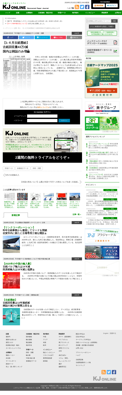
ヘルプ (70, 8)
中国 (39, 259)
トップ (7, 13)
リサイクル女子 (48, 355)
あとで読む (58, 37)
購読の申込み (80, 334)
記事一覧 (17, 28)
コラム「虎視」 (64, 358)
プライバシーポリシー (83, 352)
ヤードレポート (36, 222)
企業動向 (29, 13)
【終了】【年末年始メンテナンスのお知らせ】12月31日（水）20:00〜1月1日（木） (34, 21)
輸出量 (36, 295)
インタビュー (90, 13)
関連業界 (105, 13)
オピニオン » (91, 185)
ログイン (111, 5)
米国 (44, 342)
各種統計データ (31, 33)
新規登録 (98, 5)
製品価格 (29, 342)
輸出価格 (29, 339)
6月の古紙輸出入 (11, 175)
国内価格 (29, 337)
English (105, 333)
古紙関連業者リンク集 (83, 362)
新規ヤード (9, 364)
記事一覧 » (77, 214)
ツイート (26, 37)
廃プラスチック (64, 342)
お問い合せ (79, 348)
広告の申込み (80, 337)
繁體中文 (113, 333)
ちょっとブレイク (65, 361)
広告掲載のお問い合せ (109, 131)
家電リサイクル (64, 348)
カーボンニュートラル (13, 348)
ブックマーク (42, 37)
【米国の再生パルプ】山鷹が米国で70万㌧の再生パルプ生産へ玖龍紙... (51, 182)
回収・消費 (40, 33)
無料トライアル (43, 107)
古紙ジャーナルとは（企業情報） (87, 342)
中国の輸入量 (45, 259)
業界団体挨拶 (47, 358)
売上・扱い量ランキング (14, 366)
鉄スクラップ (63, 345)
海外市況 (29, 345)
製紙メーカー (10, 355)
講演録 (45, 361)
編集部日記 (62, 366)
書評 (60, 364)
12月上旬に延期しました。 (26, 23)
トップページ (7, 28)
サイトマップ (80, 365)
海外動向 (75, 13)
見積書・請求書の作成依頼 (85, 345)
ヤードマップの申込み (83, 339)
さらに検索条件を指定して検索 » (102, 26)
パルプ (35, 259)
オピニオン (62, 355)
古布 (43, 222)
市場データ (62, 13)
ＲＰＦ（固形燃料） (65, 337)
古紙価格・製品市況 (45, 13)
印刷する (74, 37)
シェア (10, 37)
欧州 (44, 345)
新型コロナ (9, 342)
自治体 (8, 358)
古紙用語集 (79, 359)
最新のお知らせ (11, 339)
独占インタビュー (49, 352)
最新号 (8, 337)
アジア (45, 339)
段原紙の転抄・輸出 (12, 345)
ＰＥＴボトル (63, 339)
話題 (17, 13)
